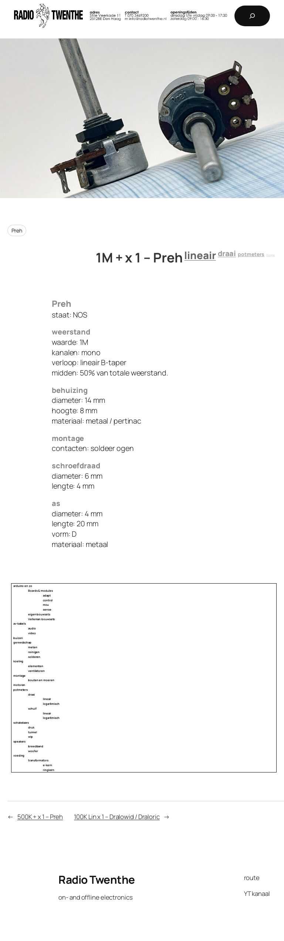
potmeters (251, 254)
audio (32, 628)
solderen (34, 657)
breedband (35, 746)
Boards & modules (40, 590)
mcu (46, 605)
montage (19, 675)
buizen (18, 638)
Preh (16, 230)
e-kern (47, 765)
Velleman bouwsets (41, 619)
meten (32, 647)
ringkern (48, 770)
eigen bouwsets (39, 614)
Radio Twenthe (96, 879)
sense (47, 609)
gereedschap (22, 642)
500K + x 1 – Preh (40, 816)
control (48, 600)
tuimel (32, 732)
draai (227, 253)
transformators (38, 760)
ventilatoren (36, 671)
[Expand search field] (252, 16)
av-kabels (19, 623)
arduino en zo (22, 586)
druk (31, 727)
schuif (32, 708)
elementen (35, 666)
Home (270, 255)
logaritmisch (51, 704)
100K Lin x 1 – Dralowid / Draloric (117, 816)
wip (30, 736)
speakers (19, 741)
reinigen (34, 652)
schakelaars (21, 722)
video (32, 633)
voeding (18, 755)
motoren (19, 685)
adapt (47, 595)
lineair (200, 255)
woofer (33, 751)
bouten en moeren (41, 680)
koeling (18, 661)
